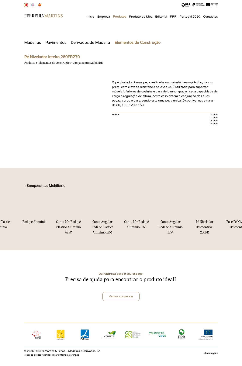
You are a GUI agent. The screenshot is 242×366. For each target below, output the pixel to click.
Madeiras (32, 42)
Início (90, 17)
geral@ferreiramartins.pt (66, 355)
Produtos (119, 17)
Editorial (161, 17)
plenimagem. (211, 353)
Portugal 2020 (189, 17)
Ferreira (43, 16)
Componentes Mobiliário (88, 62)
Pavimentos (55, 42)
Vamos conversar (121, 296)
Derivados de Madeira (90, 42)
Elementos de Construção (138, 42)
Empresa (103, 17)
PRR (173, 17)
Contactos (210, 17)
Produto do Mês (140, 17)
